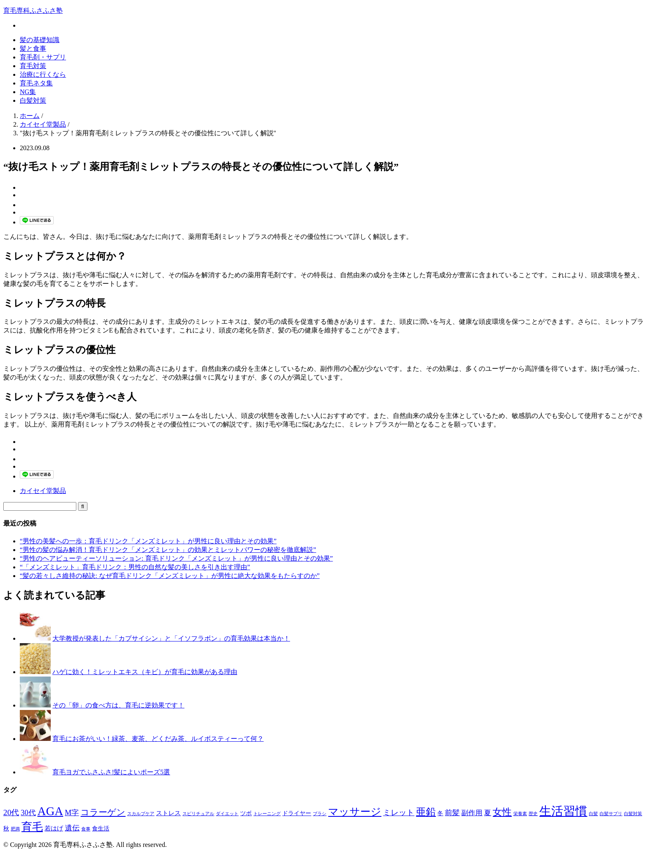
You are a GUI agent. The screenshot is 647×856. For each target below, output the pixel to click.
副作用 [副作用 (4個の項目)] (471, 813)
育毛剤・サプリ (43, 57)
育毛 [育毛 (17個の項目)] (32, 827)
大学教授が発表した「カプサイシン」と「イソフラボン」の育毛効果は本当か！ (171, 638)
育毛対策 (33, 65)
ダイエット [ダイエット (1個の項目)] (227, 813)
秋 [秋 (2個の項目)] (6, 828)
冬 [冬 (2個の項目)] (440, 813)
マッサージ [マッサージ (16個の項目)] (354, 811)
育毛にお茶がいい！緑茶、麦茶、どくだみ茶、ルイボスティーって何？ (158, 738)
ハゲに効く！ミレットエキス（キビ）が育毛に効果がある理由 (144, 671)
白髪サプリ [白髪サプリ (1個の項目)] (611, 813)
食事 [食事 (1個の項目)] (85, 829)
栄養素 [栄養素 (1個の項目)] (520, 813)
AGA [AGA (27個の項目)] (51, 811)
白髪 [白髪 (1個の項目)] (593, 813)
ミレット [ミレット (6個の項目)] (398, 812)
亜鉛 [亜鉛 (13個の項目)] (426, 811)
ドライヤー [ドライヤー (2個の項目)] (296, 813)
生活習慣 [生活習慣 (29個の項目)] (563, 811)
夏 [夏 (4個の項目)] (487, 813)
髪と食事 (33, 48)
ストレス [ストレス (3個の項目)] (168, 812)
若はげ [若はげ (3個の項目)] (54, 828)
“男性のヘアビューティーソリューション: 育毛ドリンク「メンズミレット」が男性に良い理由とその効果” (176, 558)
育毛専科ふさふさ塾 (33, 10)
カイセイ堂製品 (43, 490)
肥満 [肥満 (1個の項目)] (15, 829)
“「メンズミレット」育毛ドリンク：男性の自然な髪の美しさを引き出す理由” (135, 567)
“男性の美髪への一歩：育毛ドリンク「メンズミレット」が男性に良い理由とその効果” (148, 541)
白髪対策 (33, 100)
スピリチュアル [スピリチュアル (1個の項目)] (198, 813)
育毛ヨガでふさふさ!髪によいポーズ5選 (111, 772)
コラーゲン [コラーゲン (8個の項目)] (102, 812)
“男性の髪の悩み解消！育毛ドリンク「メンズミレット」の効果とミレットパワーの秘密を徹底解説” (168, 549)
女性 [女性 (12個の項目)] (502, 811)
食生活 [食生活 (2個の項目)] (100, 828)
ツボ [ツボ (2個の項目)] (246, 813)
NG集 (28, 91)
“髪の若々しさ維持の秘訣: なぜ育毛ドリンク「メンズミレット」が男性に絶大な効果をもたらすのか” (170, 575)
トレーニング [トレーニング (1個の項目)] (267, 813)
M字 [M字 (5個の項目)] (72, 813)
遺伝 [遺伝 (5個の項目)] (72, 828)
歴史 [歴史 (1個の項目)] (533, 813)
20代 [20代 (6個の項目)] (11, 812)
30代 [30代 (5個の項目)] (28, 813)
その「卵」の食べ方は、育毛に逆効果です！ (118, 705)
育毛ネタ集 (36, 83)
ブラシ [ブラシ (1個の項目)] (319, 813)
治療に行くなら (43, 74)
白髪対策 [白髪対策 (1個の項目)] (633, 813)
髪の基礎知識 (39, 39)
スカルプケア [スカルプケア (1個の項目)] (140, 813)
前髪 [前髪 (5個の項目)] (452, 813)
